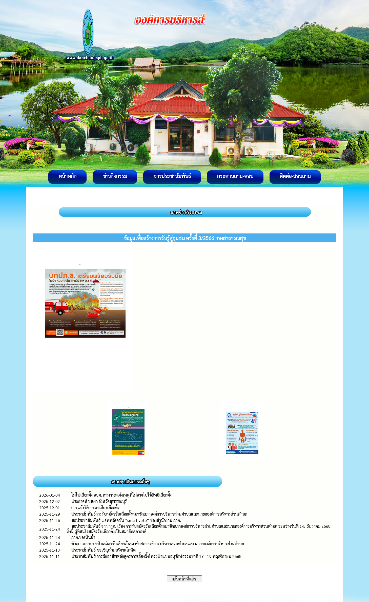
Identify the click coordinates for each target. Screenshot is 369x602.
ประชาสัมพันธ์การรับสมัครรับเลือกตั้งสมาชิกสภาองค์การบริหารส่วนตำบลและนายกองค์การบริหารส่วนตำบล (159, 514)
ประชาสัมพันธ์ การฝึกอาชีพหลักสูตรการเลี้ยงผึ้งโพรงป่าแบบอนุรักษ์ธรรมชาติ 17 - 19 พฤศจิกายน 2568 (156, 556)
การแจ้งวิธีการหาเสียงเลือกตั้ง (95, 507)
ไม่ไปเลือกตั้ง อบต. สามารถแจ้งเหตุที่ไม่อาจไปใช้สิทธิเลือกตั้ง (121, 495)
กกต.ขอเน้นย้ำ (83, 537)
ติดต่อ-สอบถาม (295, 176)
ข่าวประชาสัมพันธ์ (172, 176)
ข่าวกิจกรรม (115, 176)
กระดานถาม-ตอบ (235, 176)
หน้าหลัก (67, 176)
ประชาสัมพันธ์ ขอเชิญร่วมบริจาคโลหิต (103, 550)
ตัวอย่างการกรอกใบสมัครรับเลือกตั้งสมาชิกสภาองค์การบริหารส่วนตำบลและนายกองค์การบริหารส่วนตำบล (157, 543)
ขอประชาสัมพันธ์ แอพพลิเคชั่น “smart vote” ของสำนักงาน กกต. (126, 520)
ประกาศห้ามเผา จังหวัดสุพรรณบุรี (99, 501)
